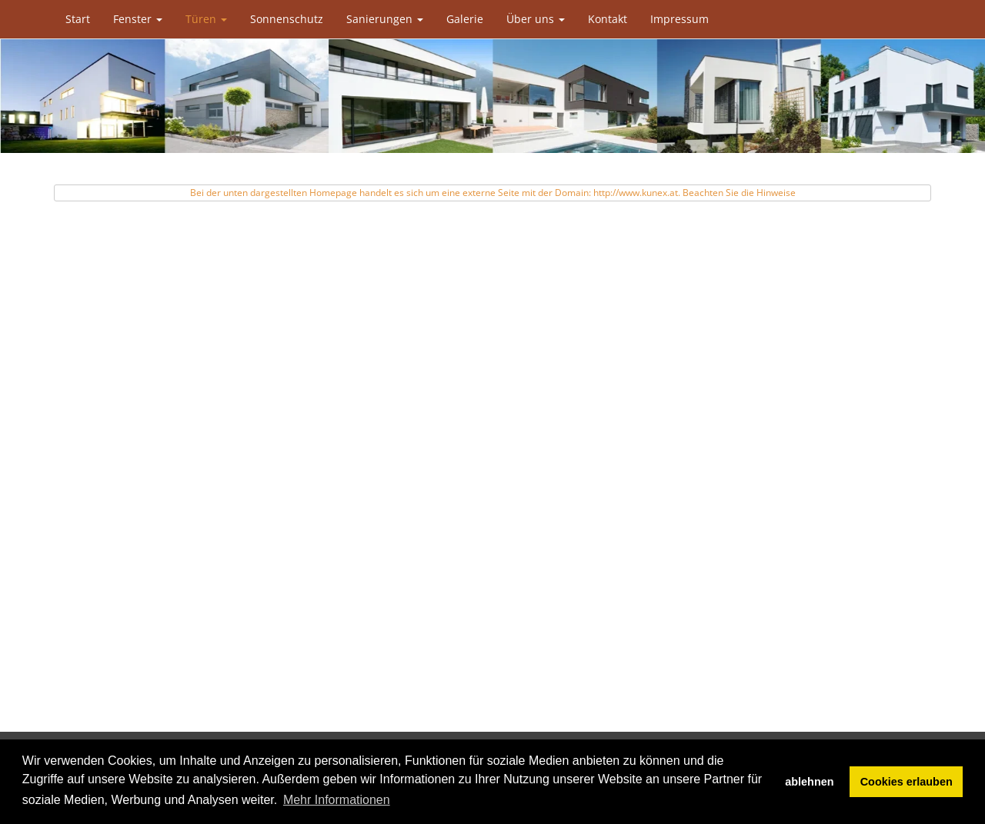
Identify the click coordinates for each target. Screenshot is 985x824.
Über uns (535, 19)
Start (77, 19)
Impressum (679, 19)
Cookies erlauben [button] (906, 782)
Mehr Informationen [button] (336, 799)
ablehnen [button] (809, 782)
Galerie (464, 19)
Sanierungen (384, 19)
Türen (206, 19)
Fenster (137, 19)
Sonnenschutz (286, 19)
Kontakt (607, 19)
